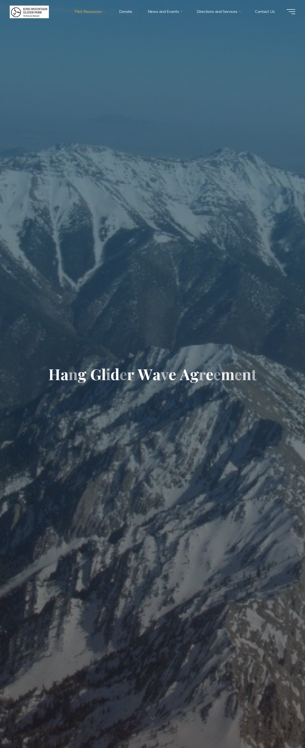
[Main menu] (291, 11)
